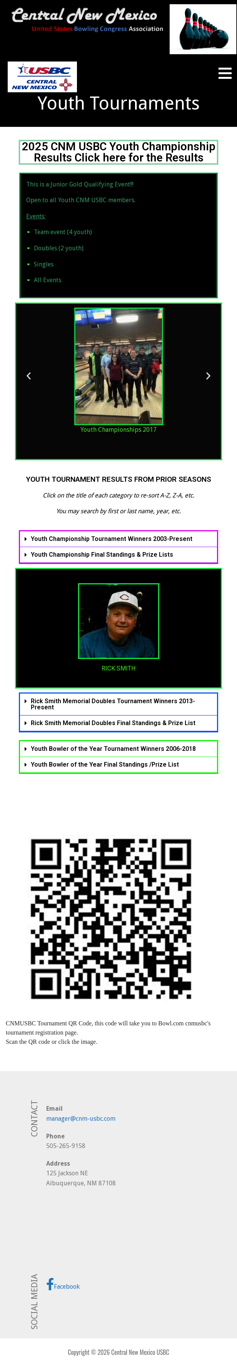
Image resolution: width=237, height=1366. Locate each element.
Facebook (63, 1284)
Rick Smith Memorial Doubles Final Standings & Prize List (113, 723)
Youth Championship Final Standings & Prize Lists (102, 554)
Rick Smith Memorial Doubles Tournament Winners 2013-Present (113, 704)
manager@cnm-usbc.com (80, 1118)
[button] (28, 375)
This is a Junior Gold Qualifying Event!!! (80, 184)
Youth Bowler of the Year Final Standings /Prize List (105, 764)
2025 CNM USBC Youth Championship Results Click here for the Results (118, 152)
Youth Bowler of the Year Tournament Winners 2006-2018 (113, 748)
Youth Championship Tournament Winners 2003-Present (111, 538)
